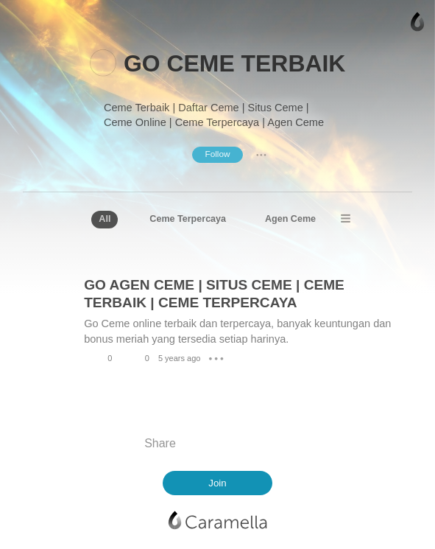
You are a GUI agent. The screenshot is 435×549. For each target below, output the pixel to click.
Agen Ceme (290, 219)
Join (217, 483)
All (104, 219)
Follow (217, 154)
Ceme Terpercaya (187, 219)
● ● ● (261, 155)
